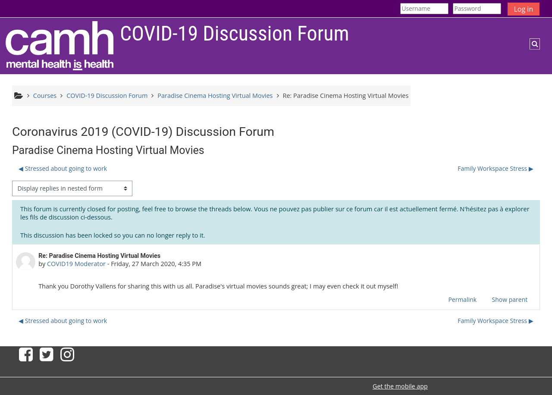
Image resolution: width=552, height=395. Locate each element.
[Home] (59, 45)
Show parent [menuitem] (510, 299)
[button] (535, 44)
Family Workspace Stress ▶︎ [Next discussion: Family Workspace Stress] (495, 168)
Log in (523, 9)
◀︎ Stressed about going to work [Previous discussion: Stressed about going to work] (63, 168)
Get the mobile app (400, 386)
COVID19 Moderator (76, 264)
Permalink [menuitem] (462, 299)
